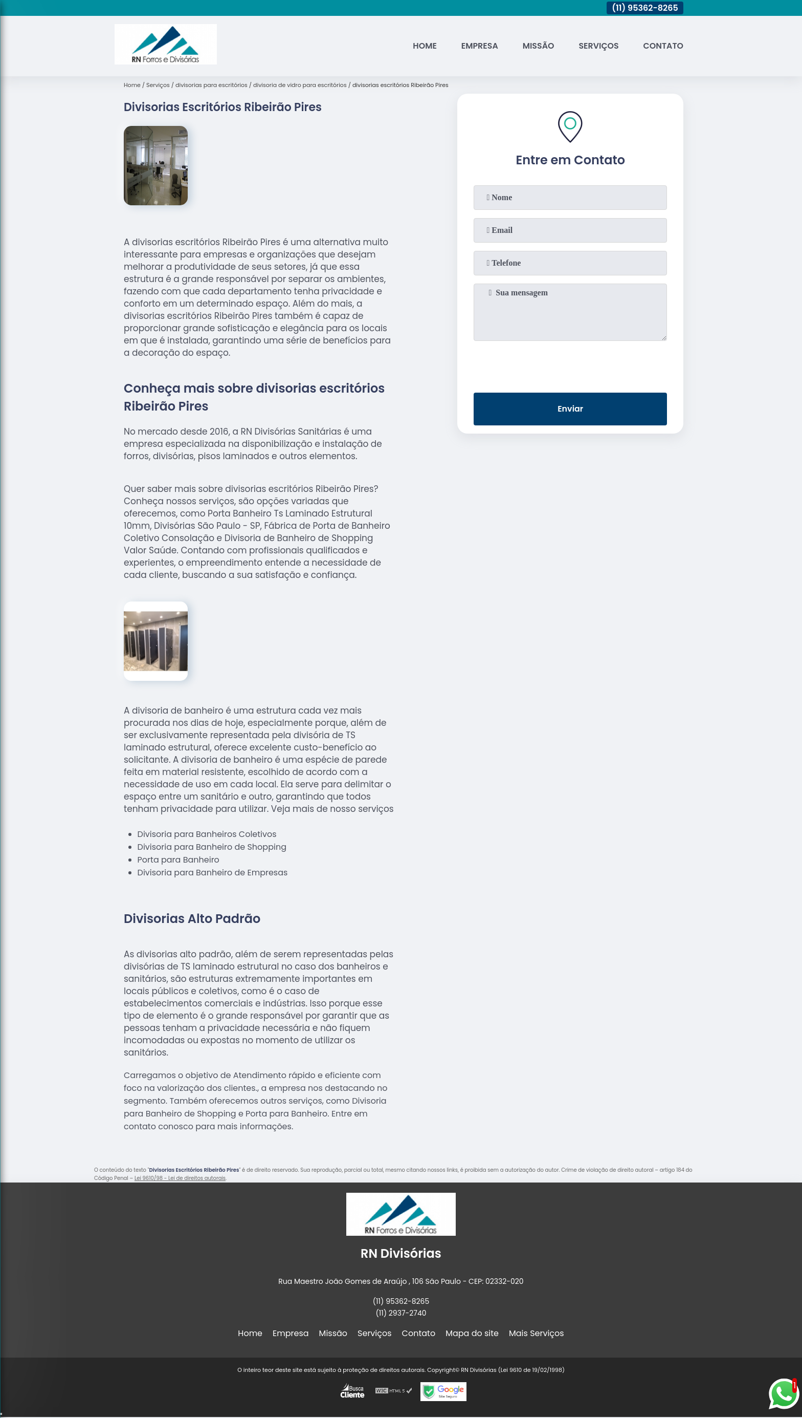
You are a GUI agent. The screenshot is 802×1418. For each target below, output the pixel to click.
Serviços (598, 46)
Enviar (570, 409)
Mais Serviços (536, 1333)
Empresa (478, 46)
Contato (663, 46)
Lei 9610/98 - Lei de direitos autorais (180, 1178)
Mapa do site (472, 1333)
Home (423, 46)
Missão (537, 46)
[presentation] (570, 364)
